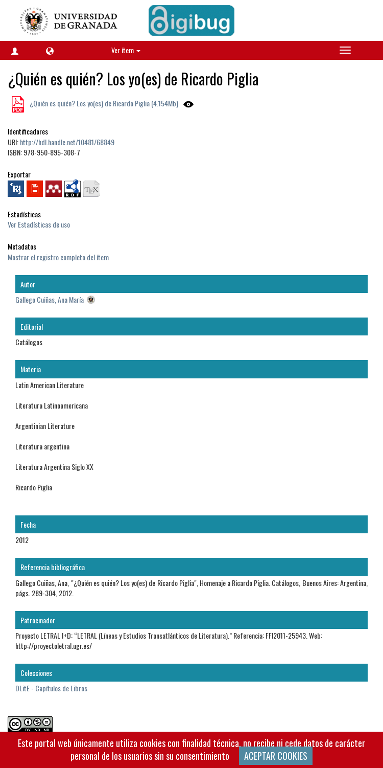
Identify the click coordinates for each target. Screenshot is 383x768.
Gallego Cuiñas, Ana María (49, 299)
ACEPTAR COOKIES (275, 755)
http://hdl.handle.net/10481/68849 (67, 142)
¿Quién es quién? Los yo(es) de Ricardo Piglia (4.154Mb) (103, 103)
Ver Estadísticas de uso (39, 224)
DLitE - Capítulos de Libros (51, 688)
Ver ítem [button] (125, 49)
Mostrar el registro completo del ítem (58, 257)
